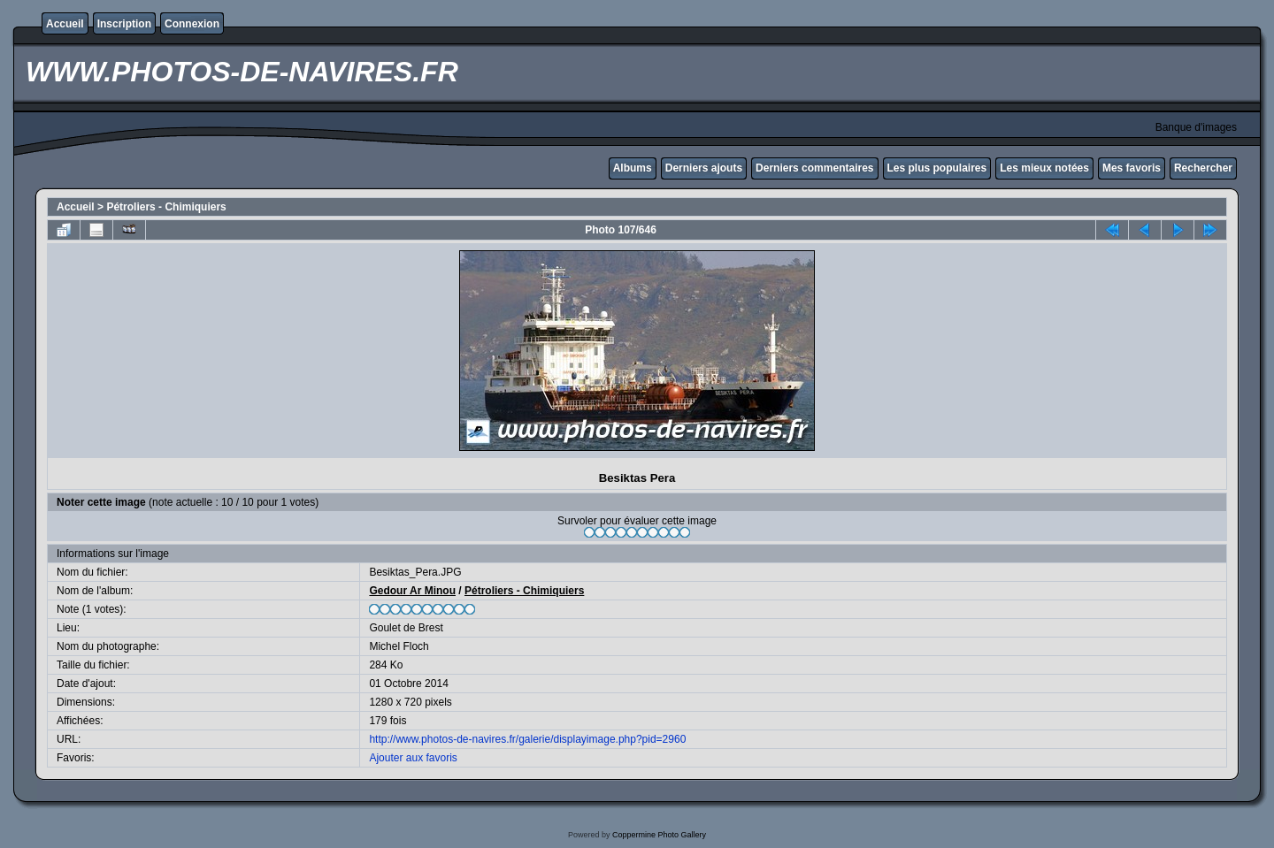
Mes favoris (1131, 168)
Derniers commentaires (814, 168)
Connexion (192, 24)
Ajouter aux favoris (413, 758)
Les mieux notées (1044, 168)
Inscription (124, 24)
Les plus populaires (937, 168)
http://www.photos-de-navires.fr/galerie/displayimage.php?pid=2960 (527, 739)
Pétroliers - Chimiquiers (166, 207)
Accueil (65, 24)
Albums (632, 168)
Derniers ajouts (703, 168)
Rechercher (1203, 168)
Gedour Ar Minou (412, 590)
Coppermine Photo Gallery (659, 834)
